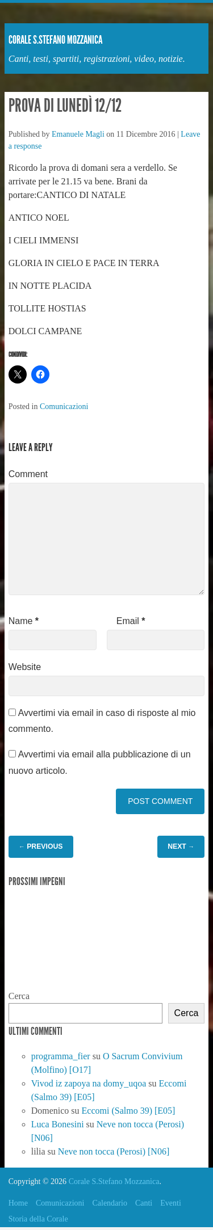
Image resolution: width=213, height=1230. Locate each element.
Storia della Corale (38, 1219)
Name (24, 621)
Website (25, 667)
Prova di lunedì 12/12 (65, 105)
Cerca (19, 996)
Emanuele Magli (78, 134)
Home (18, 1203)
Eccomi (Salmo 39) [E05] (129, 1110)
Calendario (109, 1203)
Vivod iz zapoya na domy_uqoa (89, 1083)
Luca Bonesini (57, 1124)
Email (130, 621)
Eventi (170, 1203)
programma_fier (60, 1056)
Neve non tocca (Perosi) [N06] (113, 1151)
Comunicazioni (64, 406)
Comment (28, 474)
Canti (143, 1203)
